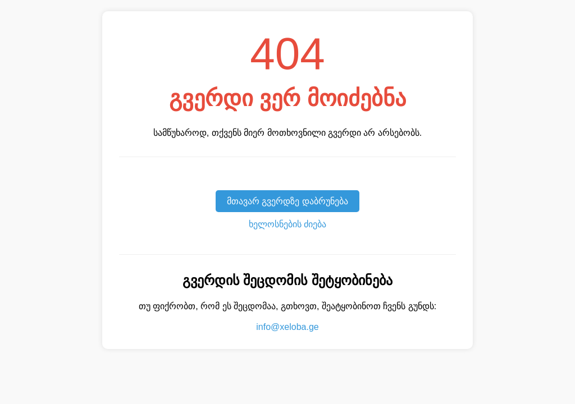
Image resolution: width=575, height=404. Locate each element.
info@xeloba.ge (287, 327)
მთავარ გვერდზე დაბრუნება (287, 201)
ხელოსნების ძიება (287, 224)
